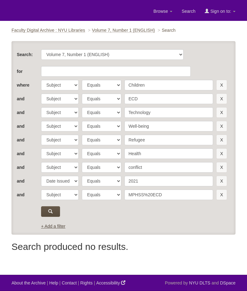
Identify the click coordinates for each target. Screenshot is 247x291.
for (20, 71)
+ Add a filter (53, 226)
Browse (162, 11)
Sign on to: (220, 11)
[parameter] (60, 85)
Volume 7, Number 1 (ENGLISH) (123, 30)
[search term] (168, 85)
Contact (69, 282)
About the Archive (29, 282)
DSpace (227, 282)
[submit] (50, 211)
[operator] (101, 85)
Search (188, 11)
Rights (86, 282)
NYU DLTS (199, 282)
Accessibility (110, 282)
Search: (25, 54)
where (23, 85)
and (21, 98)
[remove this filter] (221, 85)
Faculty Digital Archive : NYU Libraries (48, 30)
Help (53, 282)
